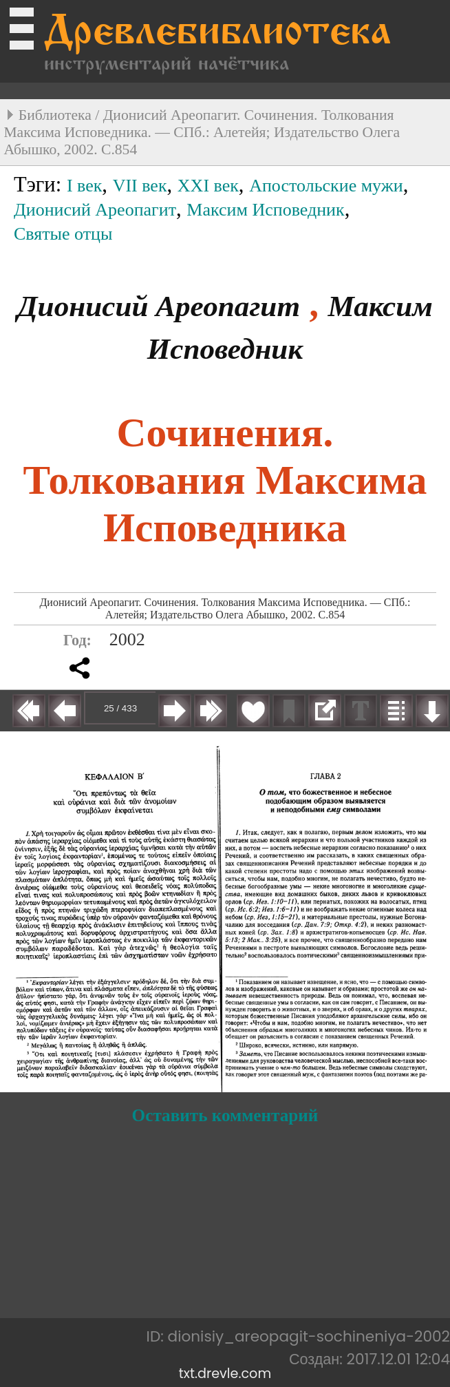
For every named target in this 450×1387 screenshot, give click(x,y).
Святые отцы (63, 234)
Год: (77, 640)
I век (84, 186)
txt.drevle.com (225, 1373)
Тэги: (40, 184)
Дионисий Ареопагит (95, 210)
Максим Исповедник (265, 210)
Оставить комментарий (225, 1115)
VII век (140, 186)
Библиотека (55, 115)
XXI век (208, 186)
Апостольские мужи (326, 186)
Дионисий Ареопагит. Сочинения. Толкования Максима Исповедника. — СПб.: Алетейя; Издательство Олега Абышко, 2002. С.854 (201, 132)
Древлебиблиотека (217, 34)
